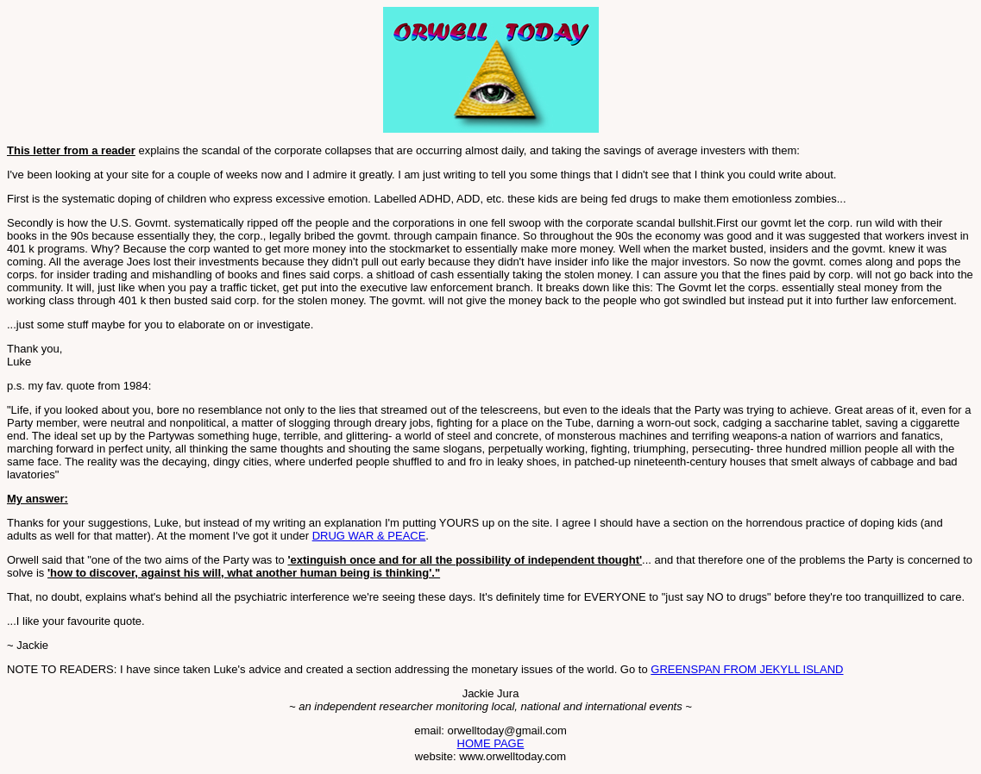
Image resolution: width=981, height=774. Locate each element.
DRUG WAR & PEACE (369, 535)
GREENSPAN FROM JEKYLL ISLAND (747, 669)
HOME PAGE (491, 743)
